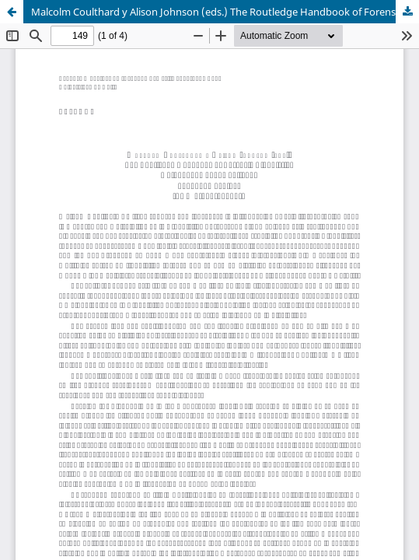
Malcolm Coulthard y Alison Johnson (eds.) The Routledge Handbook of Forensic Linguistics (225, 12)
